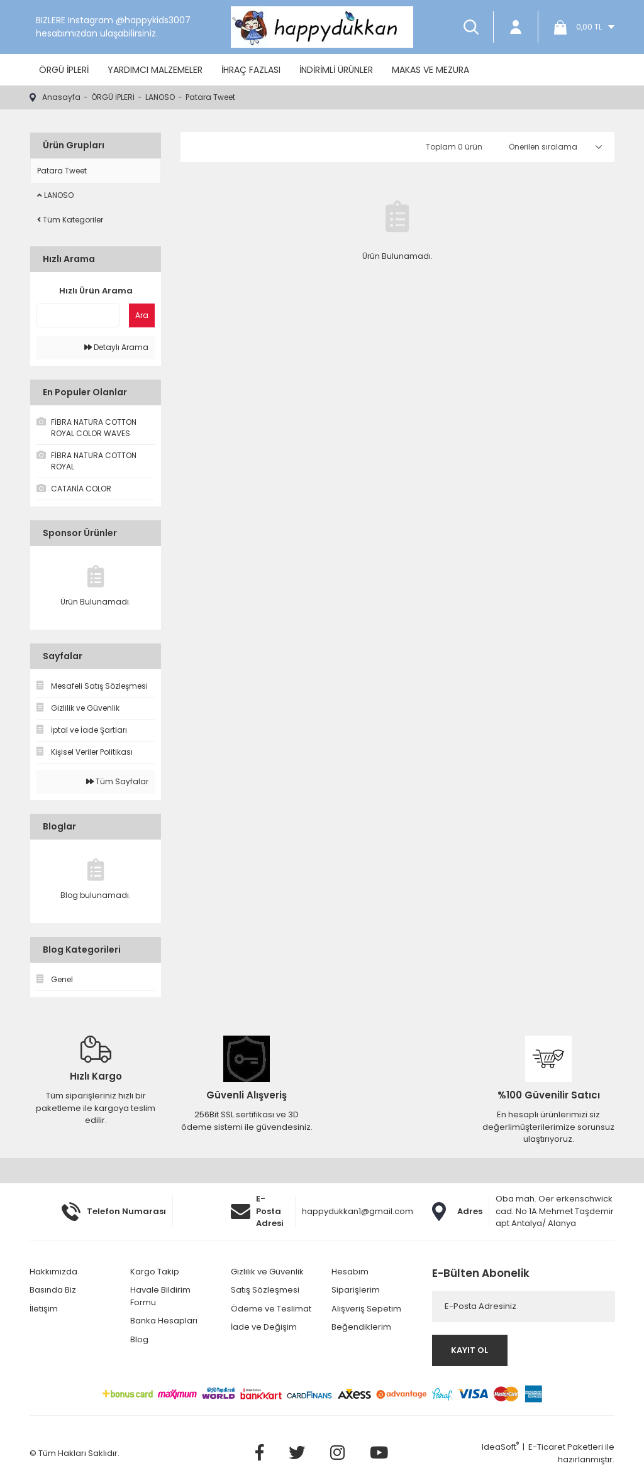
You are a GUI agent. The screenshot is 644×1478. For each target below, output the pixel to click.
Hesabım (350, 1272)
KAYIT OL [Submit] (469, 1350)
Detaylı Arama (116, 347)
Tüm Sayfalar (117, 781)
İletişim (44, 1309)
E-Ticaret (546, 1447)
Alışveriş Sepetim (366, 1309)
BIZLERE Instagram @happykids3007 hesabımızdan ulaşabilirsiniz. (113, 27)
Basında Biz (53, 1290)
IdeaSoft (500, 1447)
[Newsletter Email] (523, 1306)
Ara (141, 315)
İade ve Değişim (264, 1327)
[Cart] (579, 27)
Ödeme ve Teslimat (271, 1309)
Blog (139, 1339)
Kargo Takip (154, 1272)
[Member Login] (515, 27)
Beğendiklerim (361, 1327)
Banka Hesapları (163, 1321)
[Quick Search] (77, 315)
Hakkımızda (53, 1272)
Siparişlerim (355, 1290)
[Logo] (322, 27)
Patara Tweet (210, 97)
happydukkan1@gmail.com (357, 1211)
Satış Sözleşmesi (265, 1290)
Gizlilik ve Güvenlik (267, 1272)
